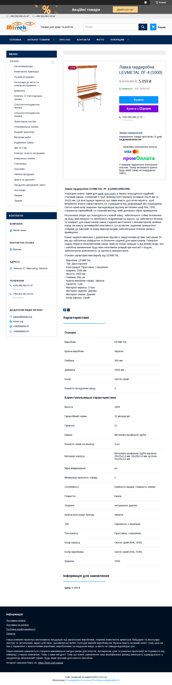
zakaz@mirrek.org (22, 316)
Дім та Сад (20, 147)
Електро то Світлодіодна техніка (28, 97)
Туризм (18, 200)
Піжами (18, 195)
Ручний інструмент (24, 77)
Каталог (14, 61)
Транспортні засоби (25, 121)
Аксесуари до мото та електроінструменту (26, 84)
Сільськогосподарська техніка (26, 106)
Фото (100, 39)
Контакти (83, 39)
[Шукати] (142, 27)
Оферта (10, 633)
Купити (139, 99)
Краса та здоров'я (24, 179)
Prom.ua (102, 677)
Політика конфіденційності (20, 629)
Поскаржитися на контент (78, 680)
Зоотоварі (19, 190)
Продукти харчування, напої (29, 185)
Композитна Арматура (26, 71)
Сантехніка (20, 163)
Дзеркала (19, 90)
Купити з (139, 108)
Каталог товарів (39, 39)
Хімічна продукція (24, 174)
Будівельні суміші (24, 142)
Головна (15, 39)
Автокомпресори (23, 66)
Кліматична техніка (24, 158)
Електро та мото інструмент (29, 153)
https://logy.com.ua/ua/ (50, 662)
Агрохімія (19, 169)
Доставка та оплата (17, 625)
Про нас (65, 39)
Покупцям (117, 39)
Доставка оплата (15, 620)
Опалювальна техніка (26, 126)
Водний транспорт (24, 132)
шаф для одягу (107, 193)
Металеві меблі (22, 137)
